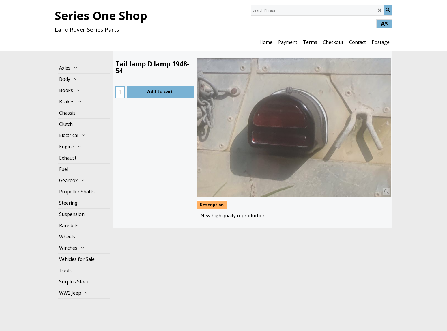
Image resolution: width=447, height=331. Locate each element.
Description (212, 204)
